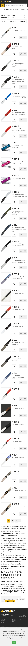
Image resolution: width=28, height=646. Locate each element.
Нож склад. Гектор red (18, 392)
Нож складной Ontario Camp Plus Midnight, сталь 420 (19, 229)
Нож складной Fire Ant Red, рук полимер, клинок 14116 (19, 130)
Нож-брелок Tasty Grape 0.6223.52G (18, 179)
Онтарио (22, 599)
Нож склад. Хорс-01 (17, 474)
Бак (3, 601)
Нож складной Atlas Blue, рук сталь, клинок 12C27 (19, 97)
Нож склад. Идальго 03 (18, 30)
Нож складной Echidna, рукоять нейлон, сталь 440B (18, 81)
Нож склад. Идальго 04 (18, 441)
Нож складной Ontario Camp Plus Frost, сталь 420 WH (19, 196)
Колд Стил (10, 599)
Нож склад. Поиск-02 (18, 424)
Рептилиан (17, 597)
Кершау (4, 599)
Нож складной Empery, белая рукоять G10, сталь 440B (19, 65)
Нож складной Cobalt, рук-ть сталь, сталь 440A (19, 277)
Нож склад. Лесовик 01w (19, 507)
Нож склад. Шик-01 (17, 326)
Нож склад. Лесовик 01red (17, 47)
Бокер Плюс (5, 597)
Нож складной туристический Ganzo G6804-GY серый (18, 377)
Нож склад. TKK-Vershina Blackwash (19, 359)
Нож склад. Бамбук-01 (18, 293)
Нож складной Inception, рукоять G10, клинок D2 (18, 261)
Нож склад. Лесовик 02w (19, 490)
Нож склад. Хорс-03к (18, 457)
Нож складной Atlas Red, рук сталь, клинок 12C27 (19, 113)
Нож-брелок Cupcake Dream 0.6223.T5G (18, 162)
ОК (14, 642)
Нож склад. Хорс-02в (18, 309)
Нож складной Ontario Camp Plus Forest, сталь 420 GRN (18, 212)
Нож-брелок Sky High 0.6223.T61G (18, 146)
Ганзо (11, 597)
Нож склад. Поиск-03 (18, 408)
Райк (16, 599)
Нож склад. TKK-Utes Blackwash (18, 343)
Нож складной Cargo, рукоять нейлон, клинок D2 (18, 245)
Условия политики (17, 639)
